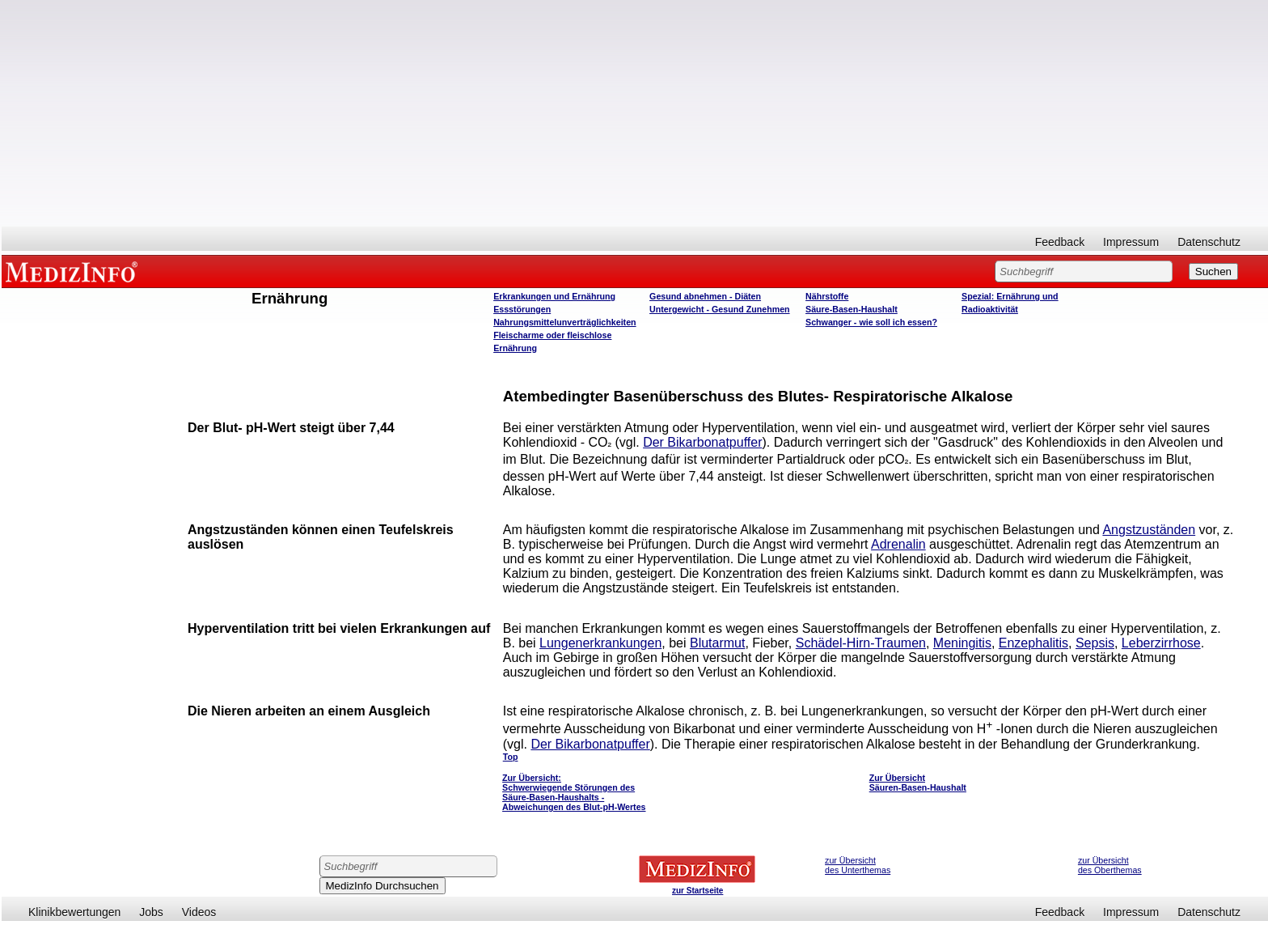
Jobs (151, 912)
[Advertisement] (635, 113)
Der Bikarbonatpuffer (702, 442)
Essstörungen (522, 309)
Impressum (1131, 241)
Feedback (1059, 241)
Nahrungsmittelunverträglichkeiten (564, 322)
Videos (199, 912)
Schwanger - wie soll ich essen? (871, 322)
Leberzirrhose (1161, 643)
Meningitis (962, 643)
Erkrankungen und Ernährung (554, 296)
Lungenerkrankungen (600, 643)
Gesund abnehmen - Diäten (705, 296)
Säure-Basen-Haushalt (851, 309)
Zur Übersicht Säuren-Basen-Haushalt (917, 782)
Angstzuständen (1148, 530)
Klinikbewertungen (74, 912)
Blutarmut (717, 643)
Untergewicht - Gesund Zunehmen (719, 309)
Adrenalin (898, 544)
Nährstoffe (826, 296)
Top (510, 757)
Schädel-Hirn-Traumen (861, 643)
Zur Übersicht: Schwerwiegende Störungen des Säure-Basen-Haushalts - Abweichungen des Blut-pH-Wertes (573, 792)
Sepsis (1095, 643)
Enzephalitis (1033, 643)
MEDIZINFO (74, 271)
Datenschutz (1209, 241)
